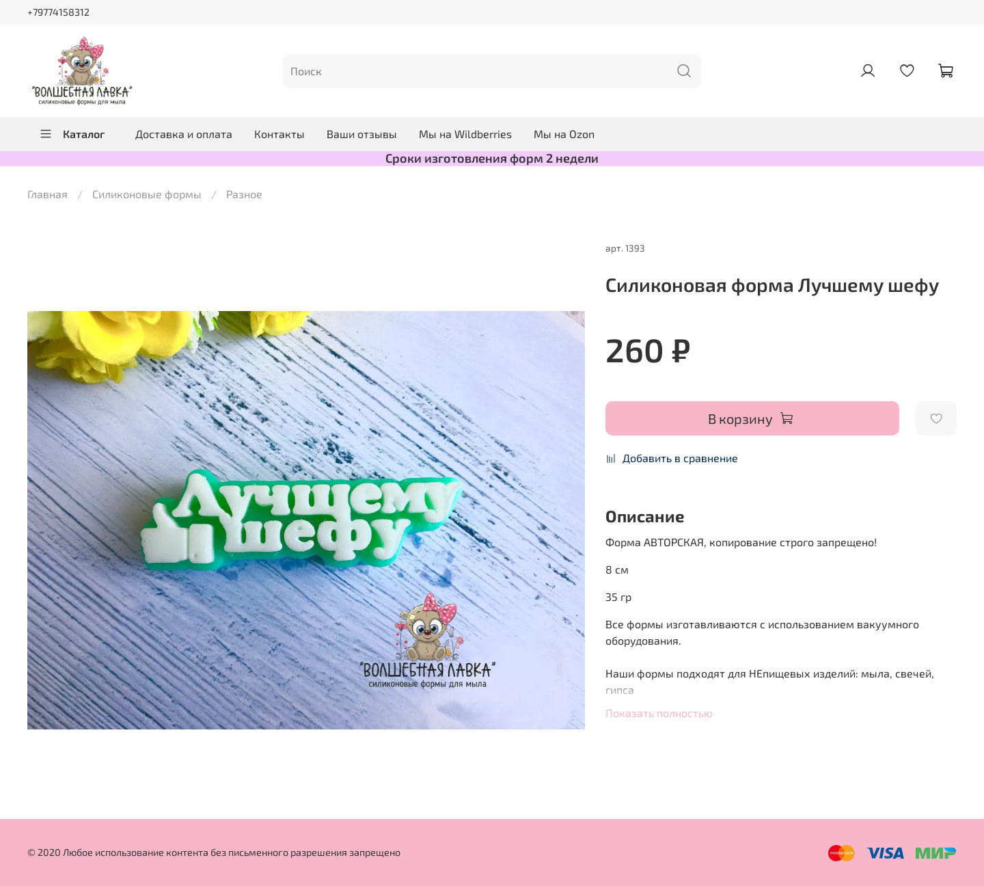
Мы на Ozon (564, 133)
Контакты (279, 133)
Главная (47, 193)
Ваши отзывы (362, 133)
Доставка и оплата (183, 133)
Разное (244, 193)
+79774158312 (58, 12)
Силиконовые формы (147, 193)
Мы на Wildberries (465, 133)
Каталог (72, 134)
